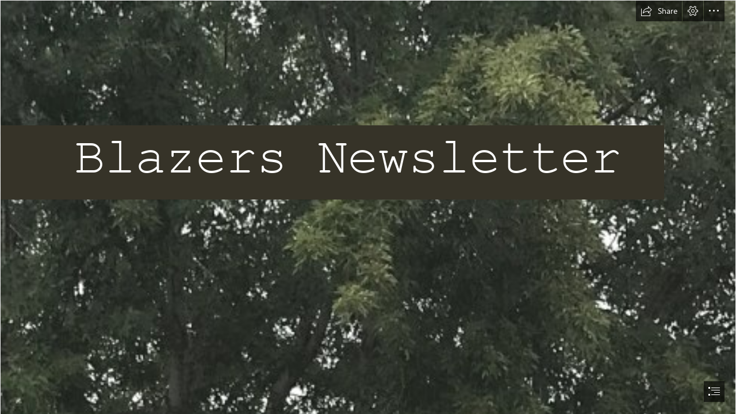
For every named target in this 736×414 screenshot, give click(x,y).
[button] (659, 11)
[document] (368, 207)
